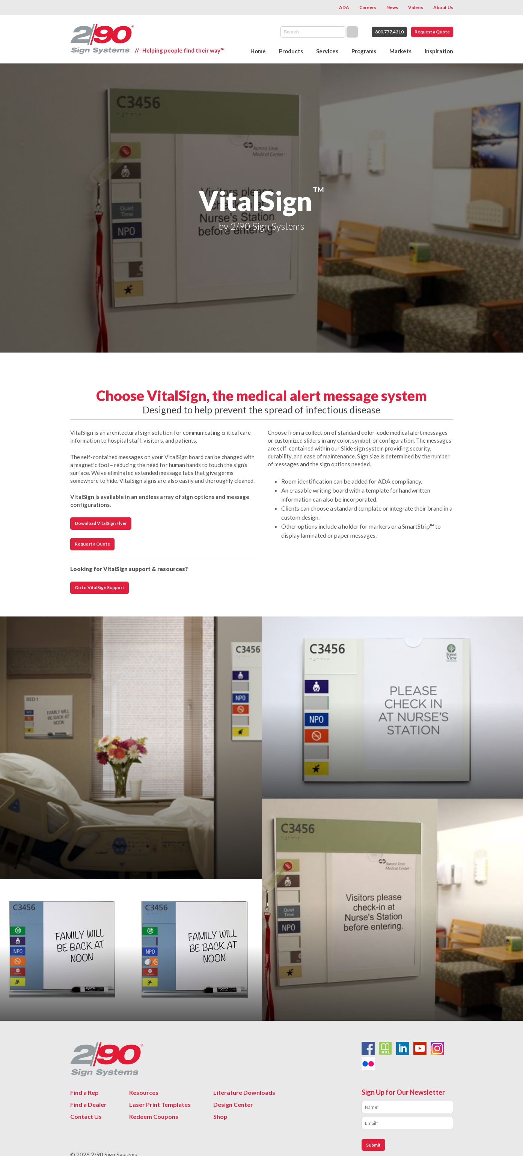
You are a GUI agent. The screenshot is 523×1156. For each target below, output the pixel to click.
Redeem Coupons (153, 1116)
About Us (443, 7)
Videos (415, 7)
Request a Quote (432, 32)
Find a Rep (84, 1092)
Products (291, 51)
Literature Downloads (244, 1092)
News (392, 7)
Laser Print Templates (160, 1104)
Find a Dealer (88, 1104)
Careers (367, 7)
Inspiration (439, 51)
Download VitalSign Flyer (101, 523)
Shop (220, 1116)
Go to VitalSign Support (100, 587)
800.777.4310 (389, 32)
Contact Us (86, 1116)
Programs (363, 51)
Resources (143, 1092)
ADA (344, 7)
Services (327, 51)
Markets (400, 51)
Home (258, 51)
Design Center (233, 1104)
